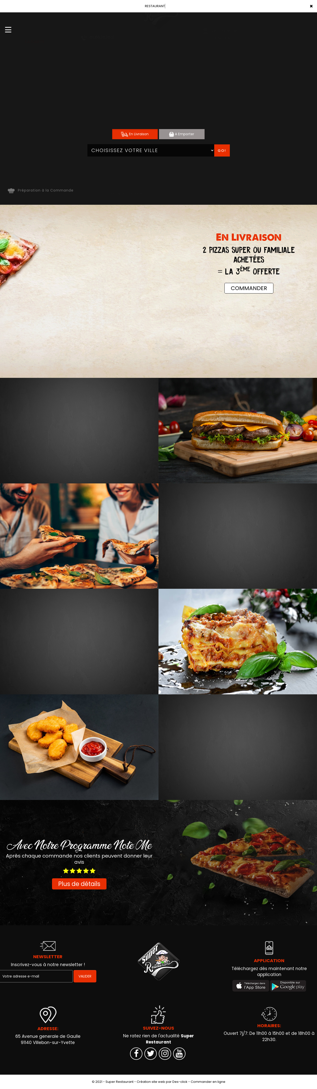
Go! (222, 150)
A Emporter (181, 134)
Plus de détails (79, 884)
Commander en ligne (208, 1081)
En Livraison (135, 134)
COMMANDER (249, 288)
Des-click (179, 1081)
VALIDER (85, 976)
